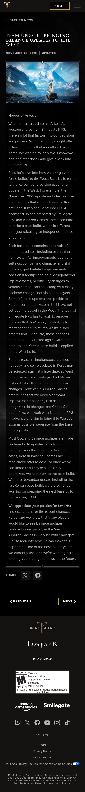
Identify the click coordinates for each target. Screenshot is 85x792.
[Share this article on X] (25, 575)
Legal (42, 745)
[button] (42, 82)
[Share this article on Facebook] (37, 575)
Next (69, 601)
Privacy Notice (42, 751)
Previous (21, 601)
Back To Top (42, 628)
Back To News (19, 20)
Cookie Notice (42, 757)
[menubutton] (77, 6)
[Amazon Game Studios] (26, 707)
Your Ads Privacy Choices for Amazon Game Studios (42, 764)
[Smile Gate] (57, 707)
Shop (60, 6)
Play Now (42, 659)
